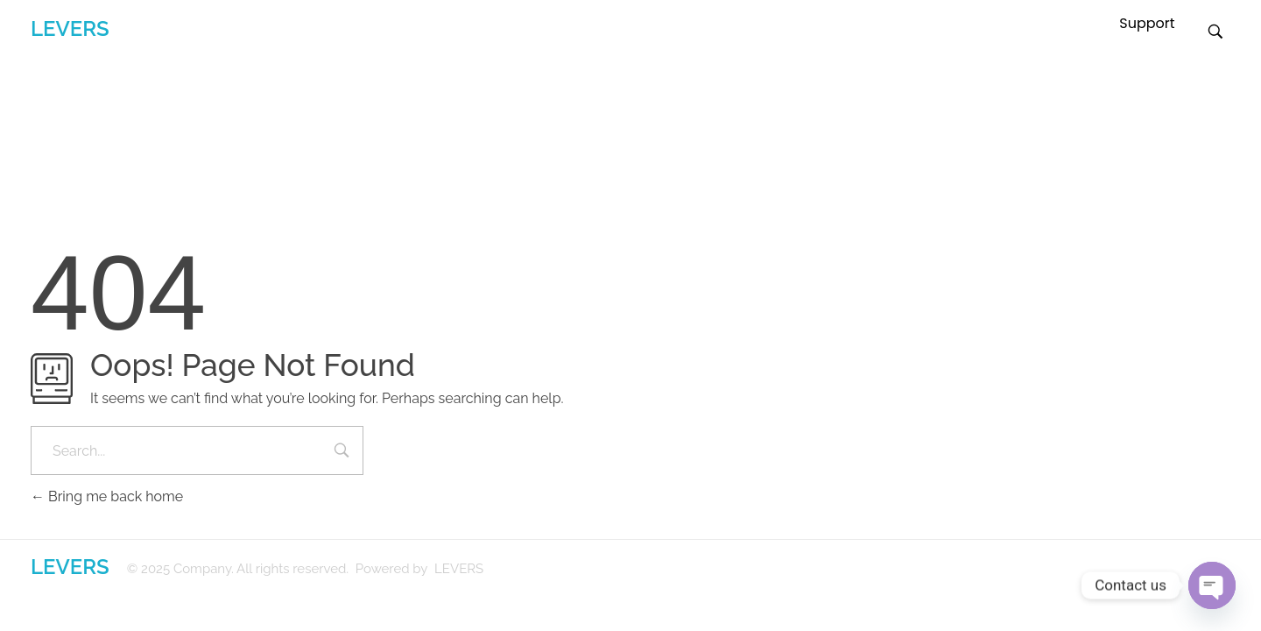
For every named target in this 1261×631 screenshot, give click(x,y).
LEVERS (70, 28)
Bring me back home (107, 496)
